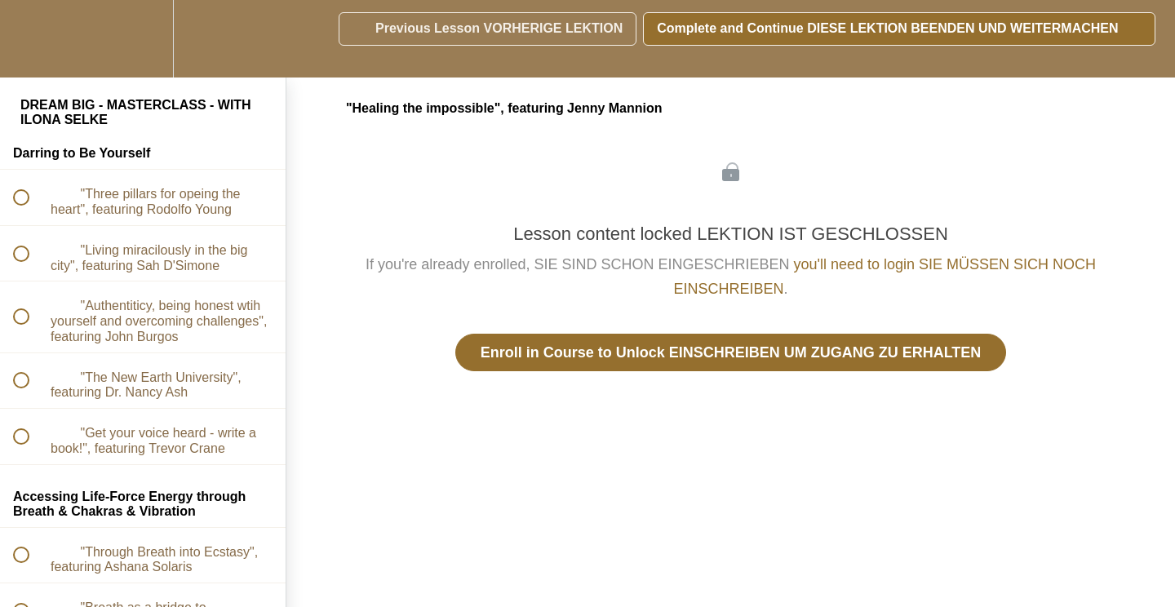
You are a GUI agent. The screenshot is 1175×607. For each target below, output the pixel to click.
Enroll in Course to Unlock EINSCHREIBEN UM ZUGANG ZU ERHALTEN (731, 352)
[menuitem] (143, 39)
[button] (30, 39)
